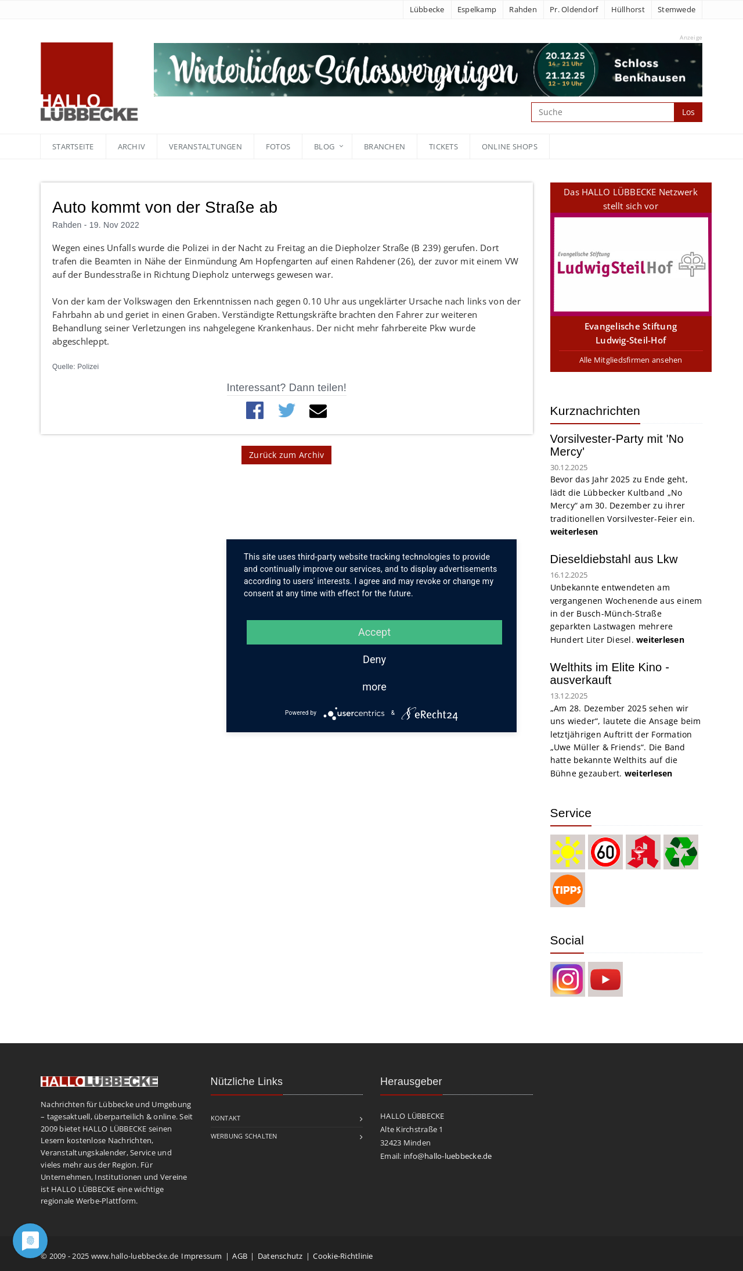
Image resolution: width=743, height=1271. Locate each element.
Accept (374, 632)
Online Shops (510, 146)
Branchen (384, 146)
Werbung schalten (244, 1136)
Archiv (132, 146)
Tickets (443, 146)
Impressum (201, 1256)
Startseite (73, 146)
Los (688, 111)
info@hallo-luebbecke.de (447, 1156)
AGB (239, 1256)
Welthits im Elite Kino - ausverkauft (610, 673)
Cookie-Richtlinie (343, 1256)
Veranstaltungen (205, 146)
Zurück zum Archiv (286, 454)
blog (324, 146)
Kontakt (226, 1118)
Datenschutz (280, 1256)
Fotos (278, 146)
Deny (374, 659)
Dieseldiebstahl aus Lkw (614, 559)
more (374, 687)
